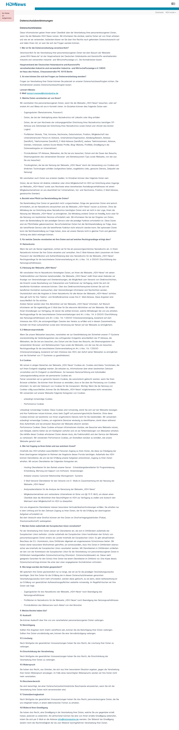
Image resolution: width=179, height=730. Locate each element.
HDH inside (171, 12)
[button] (173, 3)
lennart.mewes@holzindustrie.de (42, 93)
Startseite (159, 12)
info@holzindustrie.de (68, 719)
